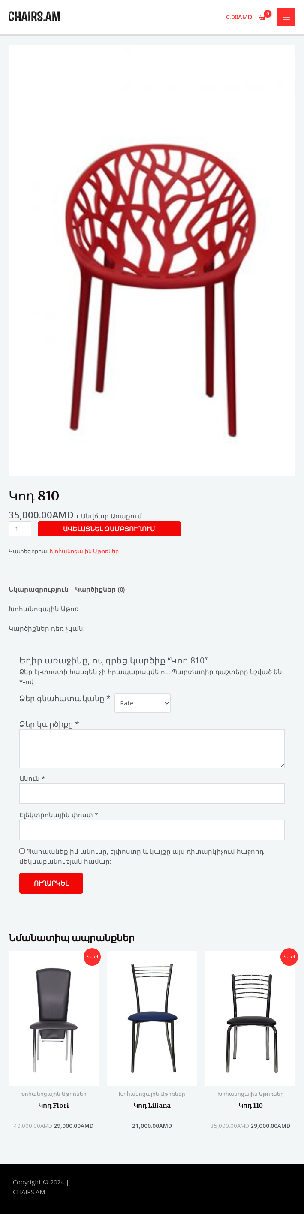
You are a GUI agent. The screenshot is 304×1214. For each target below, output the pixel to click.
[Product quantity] (20, 528)
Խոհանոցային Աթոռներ (84, 551)
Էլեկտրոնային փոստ (58, 814)
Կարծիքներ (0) (100, 589)
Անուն (32, 778)
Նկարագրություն (39, 589)
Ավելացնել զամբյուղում (109, 528)
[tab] (39, 589)
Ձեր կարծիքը (49, 724)
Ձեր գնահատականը (65, 698)
